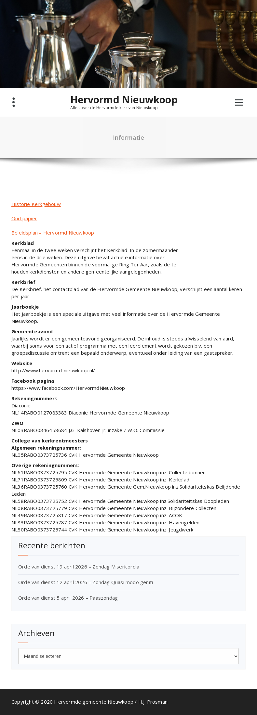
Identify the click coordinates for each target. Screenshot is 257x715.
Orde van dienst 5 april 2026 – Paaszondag (68, 597)
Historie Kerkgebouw (36, 204)
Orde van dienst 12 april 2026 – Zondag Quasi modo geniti (85, 582)
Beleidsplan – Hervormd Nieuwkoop (52, 232)
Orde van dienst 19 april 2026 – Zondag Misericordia (78, 566)
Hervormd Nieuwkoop (124, 100)
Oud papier (24, 218)
